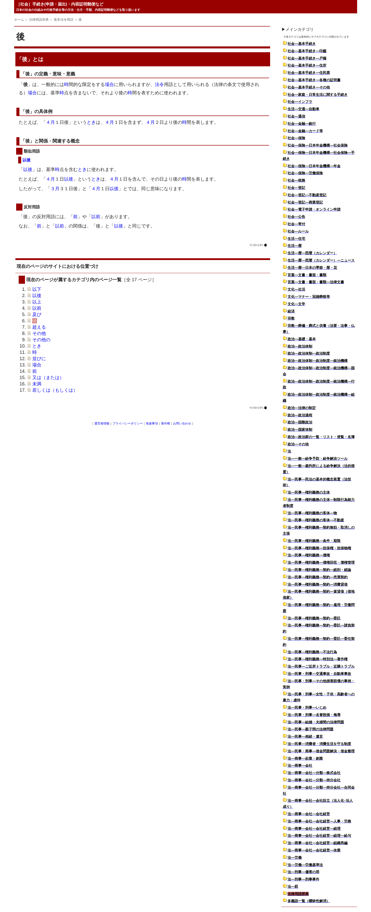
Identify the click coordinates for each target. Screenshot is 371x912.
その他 (39, 333)
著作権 (165, 423)
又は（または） (48, 377)
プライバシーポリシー (127, 423)
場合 (109, 84)
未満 (36, 383)
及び (36, 314)
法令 (159, 84)
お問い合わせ (182, 423)
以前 (95, 216)
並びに (39, 358)
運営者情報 (101, 423)
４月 (50, 122)
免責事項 (152, 423)
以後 (26, 160)
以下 (36, 289)
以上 (36, 301)
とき (91, 122)
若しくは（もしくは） (55, 390)
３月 (55, 188)
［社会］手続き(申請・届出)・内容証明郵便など (60, 4)
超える (39, 327)
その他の (41, 339)
